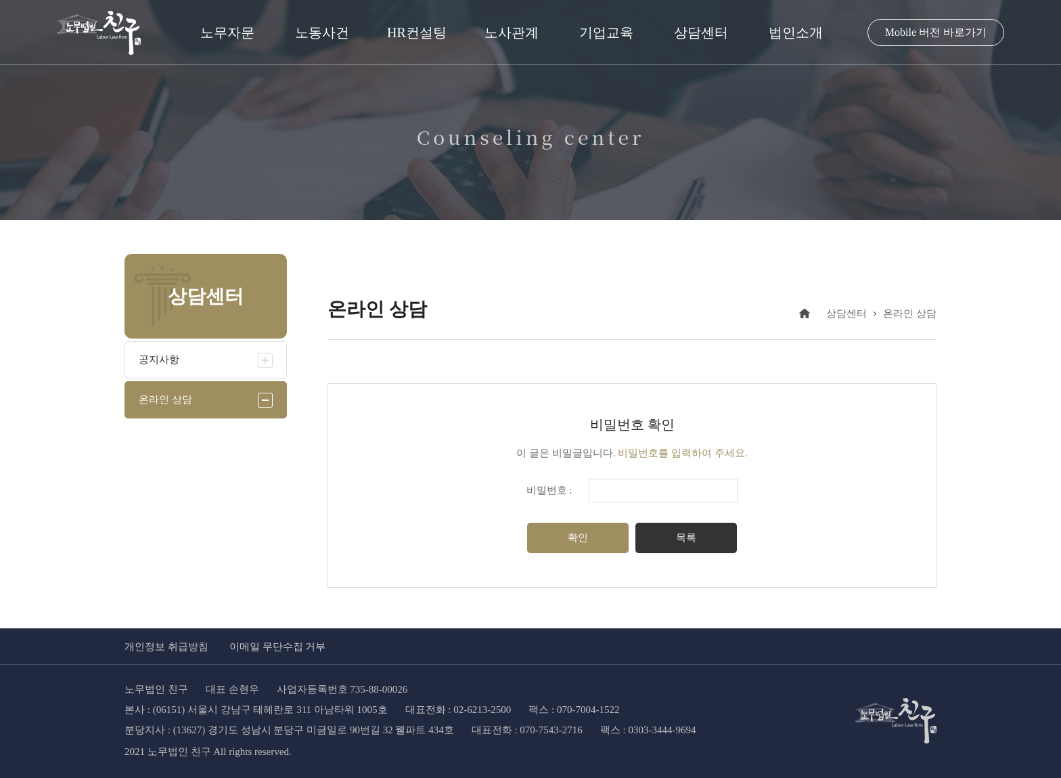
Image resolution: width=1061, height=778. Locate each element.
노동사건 (322, 32)
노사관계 (511, 32)
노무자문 (227, 32)
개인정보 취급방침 (166, 646)
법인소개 (796, 32)
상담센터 (701, 32)
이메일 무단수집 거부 (277, 646)
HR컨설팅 (417, 32)
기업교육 (606, 32)
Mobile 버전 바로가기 (936, 32)
